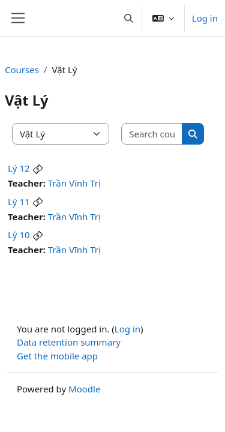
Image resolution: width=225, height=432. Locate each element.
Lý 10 (19, 235)
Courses (22, 70)
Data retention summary (69, 342)
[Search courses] (152, 134)
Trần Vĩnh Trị (74, 183)
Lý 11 (19, 202)
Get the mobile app (57, 356)
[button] (128, 18)
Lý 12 (19, 168)
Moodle (84, 389)
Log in (205, 18)
